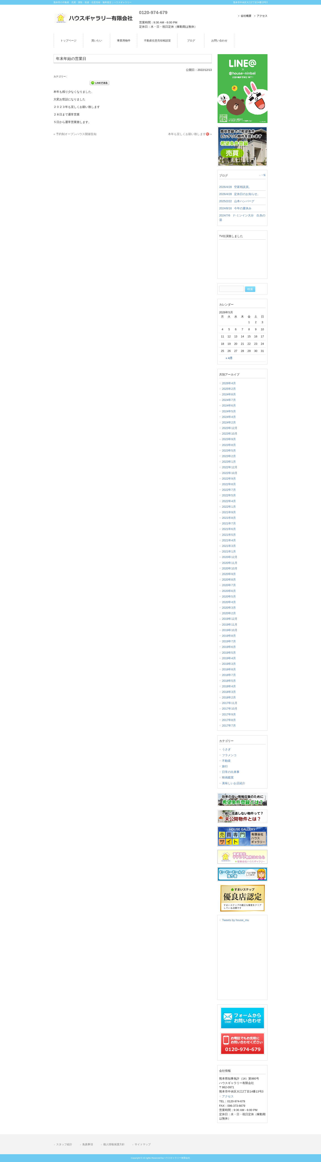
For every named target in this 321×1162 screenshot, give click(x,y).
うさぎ (226, 749)
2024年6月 (229, 405)
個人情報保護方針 (114, 1144)
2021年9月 (229, 512)
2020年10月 (229, 568)
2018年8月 (229, 669)
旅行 (225, 766)
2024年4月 (229, 417)
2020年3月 (229, 607)
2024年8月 (229, 394)
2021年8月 (229, 517)
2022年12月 (229, 467)
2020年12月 (229, 557)
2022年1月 (229, 506)
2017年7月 (229, 725)
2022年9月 (229, 478)
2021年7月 (229, 523)
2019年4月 (229, 658)
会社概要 (246, 15)
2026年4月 (229, 383)
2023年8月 (229, 445)
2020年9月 (229, 574)
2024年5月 (229, 411)
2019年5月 (229, 652)
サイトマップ (143, 1144)
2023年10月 (229, 433)
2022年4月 (229, 501)
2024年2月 (229, 422)
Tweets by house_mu (235, 920)
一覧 (263, 175)
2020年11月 (229, 563)
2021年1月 (229, 551)
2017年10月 (229, 708)
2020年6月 (229, 591)
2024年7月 (229, 400)
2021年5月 (229, 534)
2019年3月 (229, 663)
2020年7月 (229, 585)
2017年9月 (229, 714)
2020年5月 (229, 596)
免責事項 (87, 1144)
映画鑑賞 (228, 777)
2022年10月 (229, 473)
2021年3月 (229, 546)
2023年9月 (229, 439)
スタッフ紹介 (64, 1144)
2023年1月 (229, 461)
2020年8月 (229, 579)
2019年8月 (229, 635)
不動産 (226, 760)
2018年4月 (229, 686)
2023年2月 (229, 456)
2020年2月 (229, 613)
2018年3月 (229, 692)
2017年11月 (229, 703)
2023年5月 (229, 450)
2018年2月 (229, 697)
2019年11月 (229, 624)
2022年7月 (229, 489)
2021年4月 (229, 540)
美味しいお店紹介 (233, 783)
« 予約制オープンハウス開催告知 (75, 134)
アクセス (262, 15)
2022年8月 (229, 484)
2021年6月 (229, 529)
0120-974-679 (153, 12)
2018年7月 (229, 675)
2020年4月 (229, 602)
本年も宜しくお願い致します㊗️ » (190, 134)
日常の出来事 (230, 772)
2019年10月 (229, 630)
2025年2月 (229, 388)
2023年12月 (229, 428)
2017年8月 (229, 720)
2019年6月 (229, 647)
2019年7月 (229, 641)
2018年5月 (229, 680)
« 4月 (229, 358)
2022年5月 (229, 495)
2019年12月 (229, 618)
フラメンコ (229, 755)
